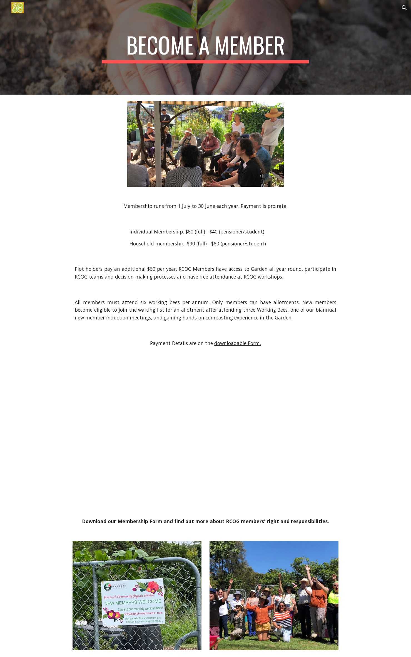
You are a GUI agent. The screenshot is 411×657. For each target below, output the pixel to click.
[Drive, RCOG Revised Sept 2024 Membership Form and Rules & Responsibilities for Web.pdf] (205, 444)
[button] (404, 7)
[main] (205, 47)
